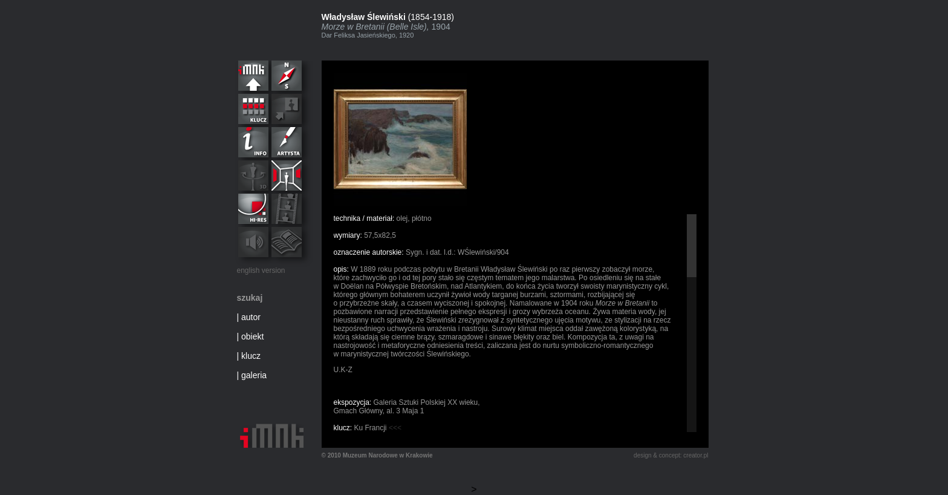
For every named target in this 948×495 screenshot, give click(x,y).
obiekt (252, 336)
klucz (251, 356)
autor (251, 317)
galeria (254, 375)
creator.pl (695, 455)
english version (261, 270)
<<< (395, 428)
